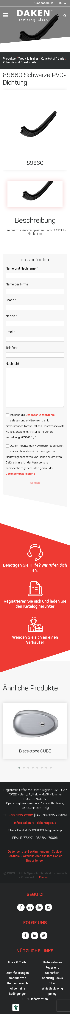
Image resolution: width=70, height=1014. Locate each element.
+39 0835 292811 (21, 815)
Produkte (9, 58)
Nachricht (12, 364)
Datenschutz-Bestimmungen (28, 851)
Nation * (11, 316)
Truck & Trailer (28, 58)
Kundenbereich (44, 3)
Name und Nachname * (22, 268)
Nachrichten (17, 978)
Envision (45, 877)
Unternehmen (52, 962)
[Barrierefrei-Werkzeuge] (15, 1007)
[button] (19, 767)
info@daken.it (24, 823)
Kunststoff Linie (52, 58)
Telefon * (12, 348)
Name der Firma (17, 284)
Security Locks (52, 978)
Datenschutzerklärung (20, 474)
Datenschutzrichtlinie (40, 415)
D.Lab (52, 983)
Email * (10, 332)
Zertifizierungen (17, 973)
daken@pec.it (46, 823)
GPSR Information (35, 999)
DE (61, 3)
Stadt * (11, 300)
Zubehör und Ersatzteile (19, 62)
